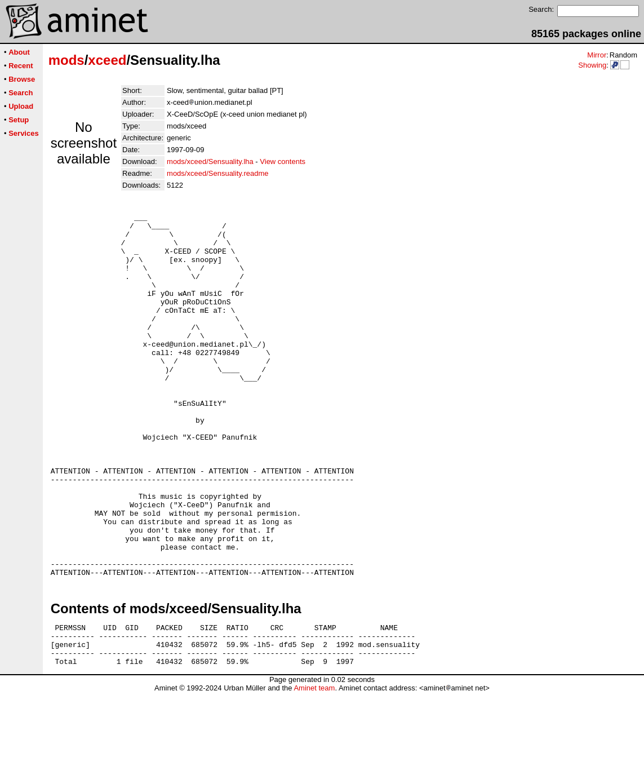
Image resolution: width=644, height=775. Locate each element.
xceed (107, 60)
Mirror (596, 55)
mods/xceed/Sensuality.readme (217, 173)
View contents (282, 161)
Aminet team (314, 771)
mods (66, 60)
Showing (592, 65)
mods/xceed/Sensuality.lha (210, 161)
